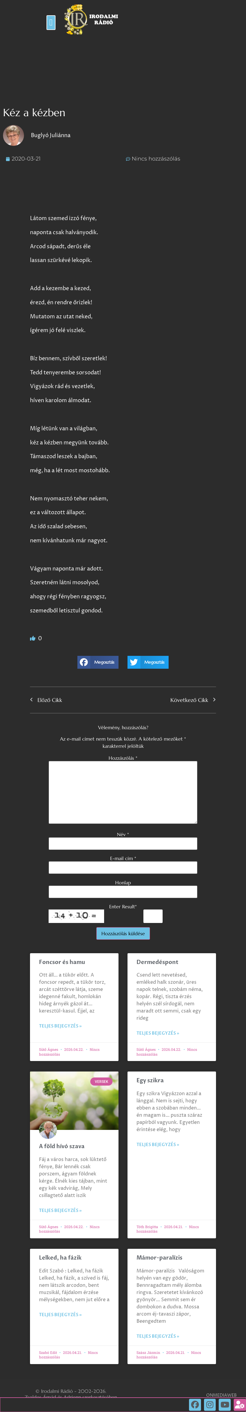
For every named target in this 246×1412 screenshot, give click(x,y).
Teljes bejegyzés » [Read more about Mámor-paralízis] (157, 1336)
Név (123, 834)
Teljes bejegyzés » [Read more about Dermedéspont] (157, 1033)
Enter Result (123, 906)
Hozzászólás (123, 758)
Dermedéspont (157, 962)
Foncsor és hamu (62, 962)
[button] (51, 22)
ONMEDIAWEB (221, 1395)
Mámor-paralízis (159, 1258)
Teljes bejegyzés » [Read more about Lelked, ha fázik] (60, 1315)
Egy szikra (150, 1080)
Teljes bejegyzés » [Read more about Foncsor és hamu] (60, 1026)
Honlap (123, 882)
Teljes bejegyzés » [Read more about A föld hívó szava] (60, 1210)
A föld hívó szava (62, 1146)
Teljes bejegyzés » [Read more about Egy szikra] (157, 1145)
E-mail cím (123, 858)
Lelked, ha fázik (60, 1258)
